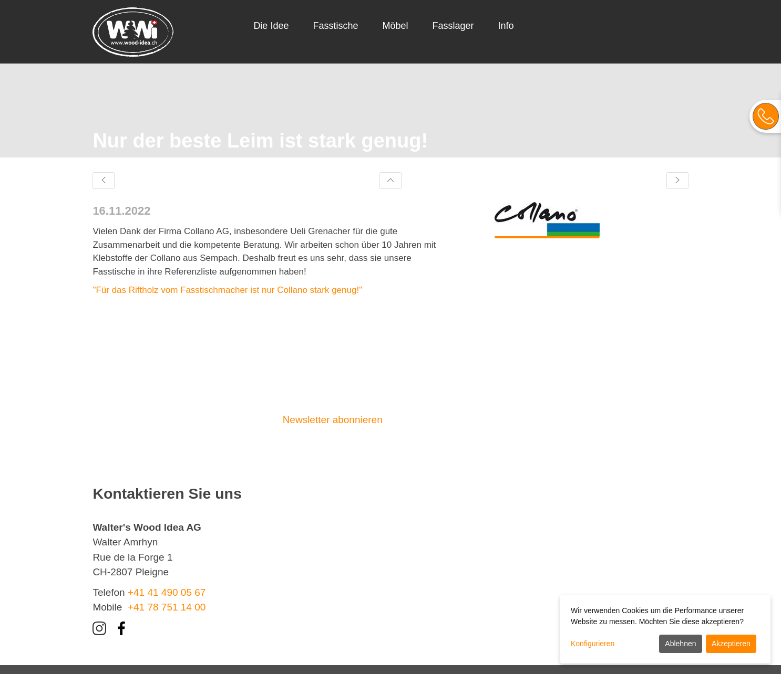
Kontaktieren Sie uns (452, 419)
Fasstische (335, 25)
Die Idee (271, 25)
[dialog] (665, 629)
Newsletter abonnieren (333, 419)
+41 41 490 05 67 (166, 592)
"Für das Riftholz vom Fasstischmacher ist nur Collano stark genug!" (227, 290)
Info (506, 25)
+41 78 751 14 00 (166, 607)
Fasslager (453, 25)
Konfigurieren (592, 643)
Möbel (395, 25)
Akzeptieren (731, 643)
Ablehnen (680, 643)
